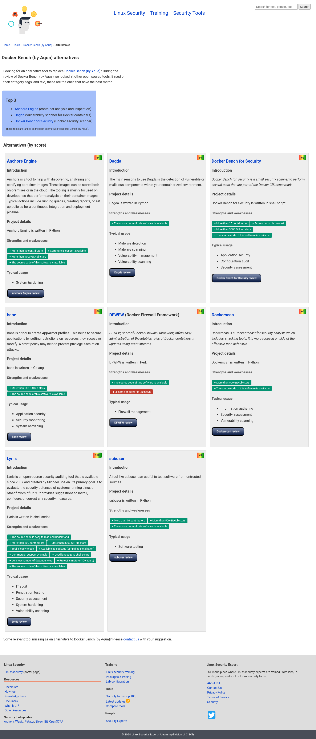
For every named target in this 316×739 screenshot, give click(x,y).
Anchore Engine (26, 109)
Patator (29, 721)
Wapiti (19, 721)
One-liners (11, 701)
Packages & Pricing (118, 677)
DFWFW (116, 314)
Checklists (11, 687)
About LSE (214, 683)
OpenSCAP (56, 721)
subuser (116, 458)
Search (304, 6)
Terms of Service (218, 697)
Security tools (115, 696)
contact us (131, 639)
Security (212, 702)
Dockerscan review (228, 431)
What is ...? (12, 705)
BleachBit (42, 721)
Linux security (14, 672)
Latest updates (116, 701)
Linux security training (120, 672)
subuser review (123, 557)
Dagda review (122, 272)
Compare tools (115, 706)
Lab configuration (117, 681)
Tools (16, 45)
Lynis (12, 458)
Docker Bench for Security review (237, 278)
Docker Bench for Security (34, 121)
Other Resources (15, 710)
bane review (19, 436)
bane (11, 314)
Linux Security (129, 13)
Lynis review (19, 621)
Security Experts (116, 721)
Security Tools (189, 13)
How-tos (10, 691)
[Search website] (276, 7)
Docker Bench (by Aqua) (37, 45)
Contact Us (214, 688)
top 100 (130, 696)
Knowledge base (15, 696)
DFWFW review (123, 422)
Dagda (19, 115)
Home (6, 45)
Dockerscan (223, 314)
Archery (9, 721)
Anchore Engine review (26, 293)
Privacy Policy (216, 692)
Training (159, 13)
